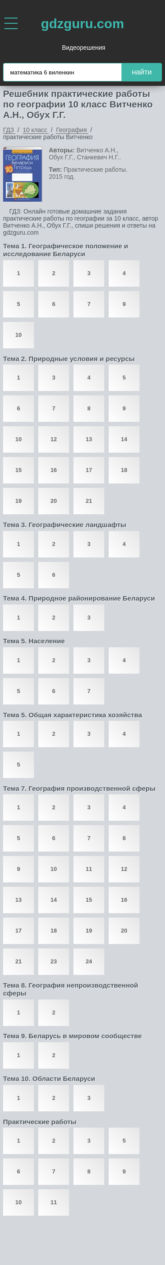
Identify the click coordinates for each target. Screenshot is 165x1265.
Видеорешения (84, 47)
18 (124, 470)
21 (89, 501)
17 (89, 470)
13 (89, 439)
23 (54, 961)
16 (54, 470)
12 (54, 439)
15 (18, 470)
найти (142, 72)
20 (54, 501)
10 (18, 335)
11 (89, 869)
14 (124, 439)
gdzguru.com (82, 23)
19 (18, 501)
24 (89, 961)
